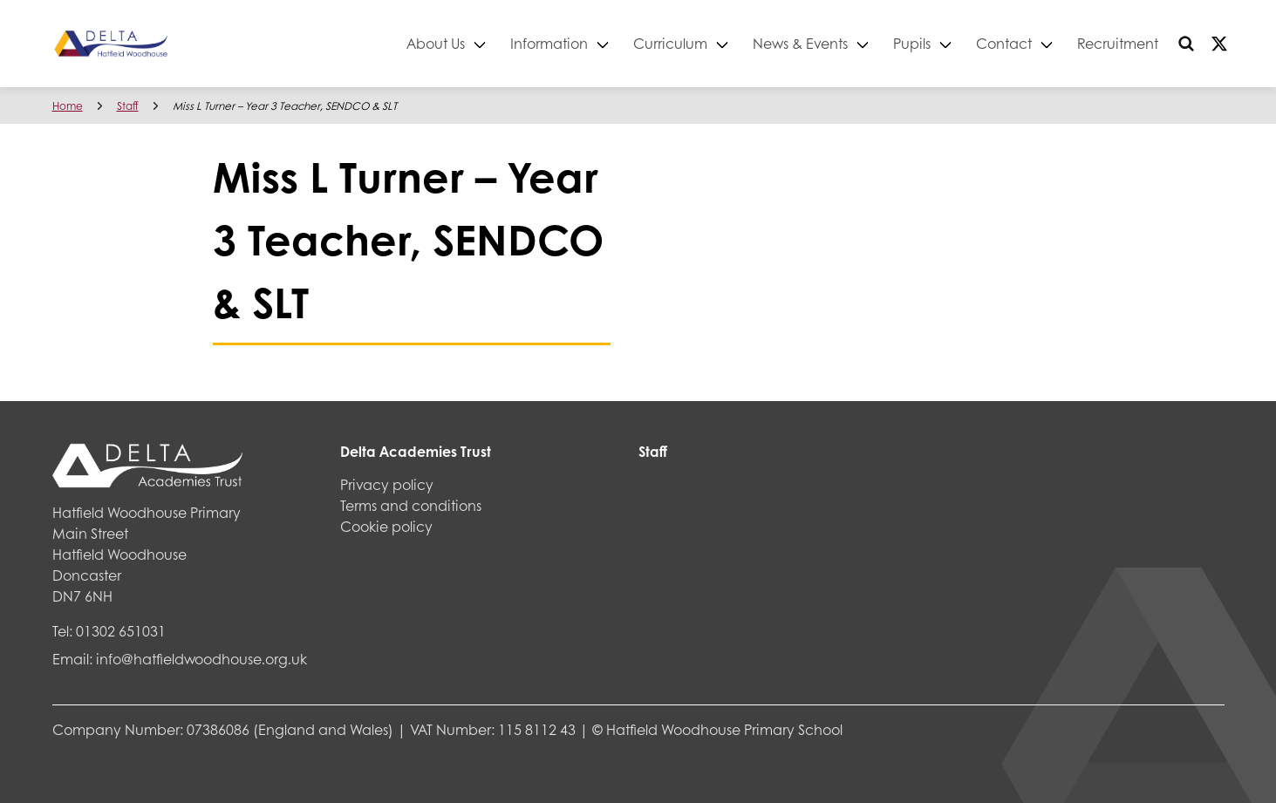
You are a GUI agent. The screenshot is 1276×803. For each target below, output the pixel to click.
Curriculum (670, 43)
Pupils (912, 43)
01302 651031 (121, 631)
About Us (435, 43)
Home (67, 106)
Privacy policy (386, 484)
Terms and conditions (410, 505)
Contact (1004, 43)
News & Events (800, 43)
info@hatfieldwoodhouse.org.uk (201, 659)
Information (549, 43)
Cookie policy (386, 526)
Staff (128, 106)
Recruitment (1117, 43)
